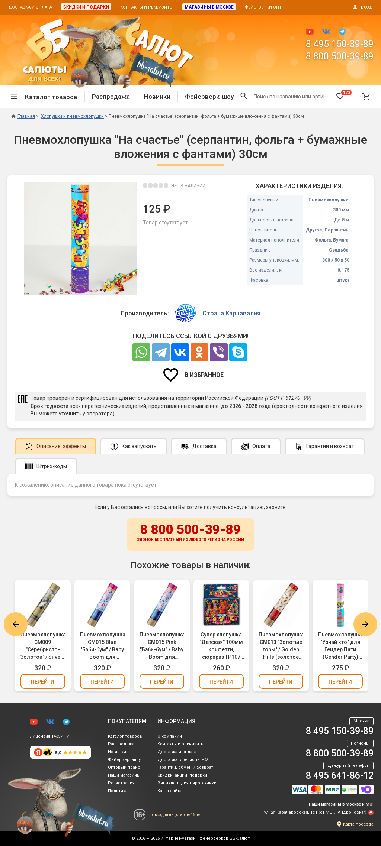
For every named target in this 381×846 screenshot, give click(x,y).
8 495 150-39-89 (340, 44)
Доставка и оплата (30, 7)
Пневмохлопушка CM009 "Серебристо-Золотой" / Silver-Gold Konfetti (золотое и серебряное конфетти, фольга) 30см (42, 646)
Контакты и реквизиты (146, 7)
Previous (16, 624)
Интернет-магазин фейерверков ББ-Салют (205, 838)
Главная (23, 116)
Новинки (157, 96)
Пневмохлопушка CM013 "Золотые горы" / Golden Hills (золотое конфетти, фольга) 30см (281, 646)
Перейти (42, 682)
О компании (169, 736)
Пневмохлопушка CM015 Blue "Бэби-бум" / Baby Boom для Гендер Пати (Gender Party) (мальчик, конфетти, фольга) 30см (102, 646)
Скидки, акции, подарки (182, 775)
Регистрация (121, 783)
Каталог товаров (125, 736)
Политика (118, 790)
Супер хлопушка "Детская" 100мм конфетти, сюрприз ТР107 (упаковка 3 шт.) (221, 646)
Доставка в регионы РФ (182, 759)
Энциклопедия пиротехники (187, 783)
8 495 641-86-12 (340, 775)
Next (365, 624)
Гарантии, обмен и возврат (185, 767)
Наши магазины (124, 775)
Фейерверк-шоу (209, 96)
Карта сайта (169, 790)
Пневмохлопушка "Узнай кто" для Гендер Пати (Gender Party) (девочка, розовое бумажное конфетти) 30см (340, 646)
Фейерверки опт (263, 7)
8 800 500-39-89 (340, 56)
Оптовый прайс (124, 767)
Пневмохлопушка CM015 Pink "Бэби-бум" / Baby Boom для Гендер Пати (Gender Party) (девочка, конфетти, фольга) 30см (162, 646)
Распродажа (111, 96)
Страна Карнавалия (231, 313)
